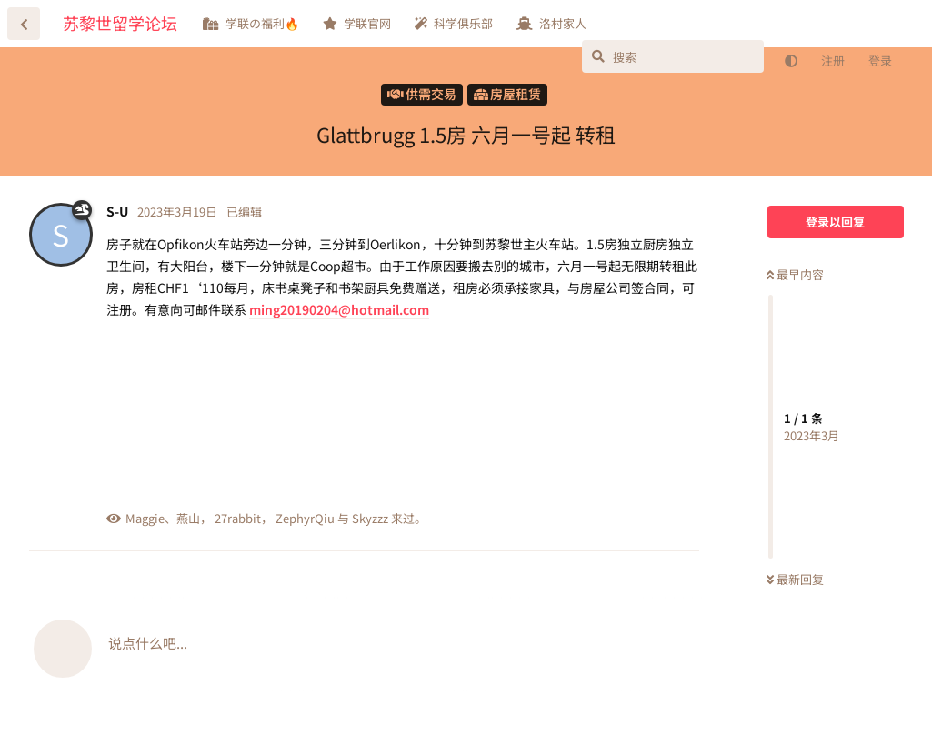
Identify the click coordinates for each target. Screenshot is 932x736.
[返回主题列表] (23, 23)
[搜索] (673, 56)
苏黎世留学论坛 (120, 23)
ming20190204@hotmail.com (339, 309)
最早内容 (795, 274)
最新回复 (795, 579)
